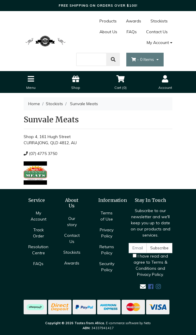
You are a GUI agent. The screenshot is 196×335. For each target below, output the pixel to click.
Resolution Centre (38, 249)
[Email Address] (138, 248)
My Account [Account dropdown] (158, 42)
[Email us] (143, 286)
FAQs (132, 31)
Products (108, 21)
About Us (108, 31)
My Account (38, 216)
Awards (133, 21)
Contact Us (157, 31)
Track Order (38, 233)
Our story (72, 221)
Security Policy (106, 266)
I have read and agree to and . (150, 265)
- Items (143, 59)
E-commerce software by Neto (128, 323)
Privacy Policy (106, 233)
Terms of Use (106, 216)
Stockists (159, 21)
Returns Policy (106, 249)
